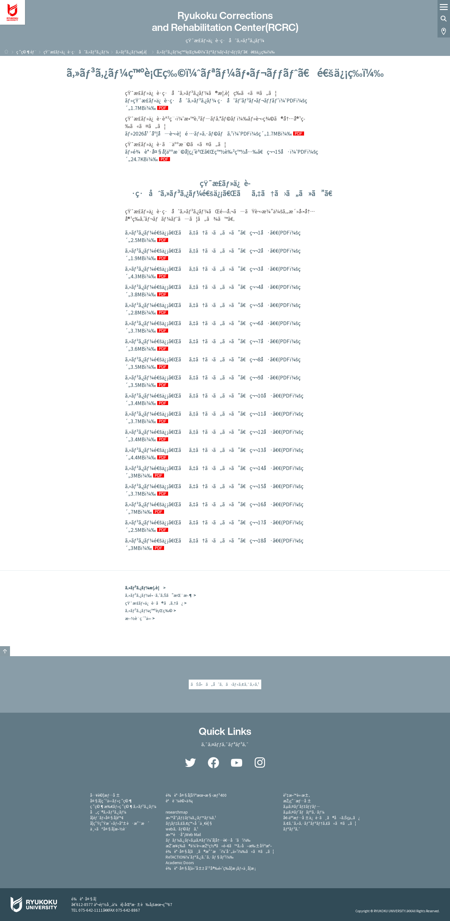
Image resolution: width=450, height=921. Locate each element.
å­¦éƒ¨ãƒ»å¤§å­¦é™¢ (106, 817)
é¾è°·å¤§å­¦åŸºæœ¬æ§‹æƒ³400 (196, 795)
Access (444, 31)
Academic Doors (180, 862)
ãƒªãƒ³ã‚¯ (291, 828)
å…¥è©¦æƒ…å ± (105, 795)
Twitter (190, 762)
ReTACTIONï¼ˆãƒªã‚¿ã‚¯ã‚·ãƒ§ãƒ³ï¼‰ (199, 856)
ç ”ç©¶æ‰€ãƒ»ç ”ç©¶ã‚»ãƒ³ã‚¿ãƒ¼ (123, 806)
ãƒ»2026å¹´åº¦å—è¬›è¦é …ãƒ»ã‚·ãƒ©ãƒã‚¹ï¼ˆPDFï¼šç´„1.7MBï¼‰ (208, 133)
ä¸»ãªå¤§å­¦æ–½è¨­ (108, 828)
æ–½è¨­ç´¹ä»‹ (138, 618)
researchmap (177, 812)
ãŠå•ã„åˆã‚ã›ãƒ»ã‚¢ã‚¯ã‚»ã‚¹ (225, 684)
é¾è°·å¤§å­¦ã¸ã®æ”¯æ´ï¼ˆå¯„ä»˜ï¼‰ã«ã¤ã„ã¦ (220, 851)
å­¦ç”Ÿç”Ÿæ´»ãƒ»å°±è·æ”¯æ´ (119, 823)
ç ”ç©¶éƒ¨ (26, 51)
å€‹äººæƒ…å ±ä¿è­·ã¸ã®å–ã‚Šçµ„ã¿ (321, 817)
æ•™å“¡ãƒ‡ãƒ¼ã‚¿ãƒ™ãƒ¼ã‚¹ (191, 817)
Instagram (259, 762)
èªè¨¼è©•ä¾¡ (179, 800)
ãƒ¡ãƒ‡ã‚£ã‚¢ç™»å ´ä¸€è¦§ (189, 823)
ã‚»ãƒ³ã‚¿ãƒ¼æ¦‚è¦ (133, 51)
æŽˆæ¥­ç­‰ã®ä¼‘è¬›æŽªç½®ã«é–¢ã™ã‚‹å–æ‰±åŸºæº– (219, 845)
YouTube (236, 762)
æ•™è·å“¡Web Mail (183, 834)
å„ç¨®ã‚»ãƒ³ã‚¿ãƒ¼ (108, 812)
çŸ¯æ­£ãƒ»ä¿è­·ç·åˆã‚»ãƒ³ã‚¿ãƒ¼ (76, 51)
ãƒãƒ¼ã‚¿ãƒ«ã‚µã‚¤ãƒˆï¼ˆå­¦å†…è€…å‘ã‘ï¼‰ (208, 840)
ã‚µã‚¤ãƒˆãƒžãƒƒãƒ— (301, 806)
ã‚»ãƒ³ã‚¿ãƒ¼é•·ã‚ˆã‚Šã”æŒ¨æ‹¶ (158, 595)
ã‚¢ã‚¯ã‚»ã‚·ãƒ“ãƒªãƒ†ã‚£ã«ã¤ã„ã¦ (319, 823)
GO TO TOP (5, 651)
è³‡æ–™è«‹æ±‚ (296, 795)
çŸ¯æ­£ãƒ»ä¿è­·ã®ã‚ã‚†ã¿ (154, 603)
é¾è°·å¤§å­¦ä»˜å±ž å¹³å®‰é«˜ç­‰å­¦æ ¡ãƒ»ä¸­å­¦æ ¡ (211, 868)
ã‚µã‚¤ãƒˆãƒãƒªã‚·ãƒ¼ (303, 812)
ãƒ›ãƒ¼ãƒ (6, 51)
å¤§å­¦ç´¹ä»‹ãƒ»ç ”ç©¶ (111, 800)
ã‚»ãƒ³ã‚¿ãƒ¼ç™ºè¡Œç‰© (148, 610)
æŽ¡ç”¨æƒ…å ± (297, 800)
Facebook (213, 762)
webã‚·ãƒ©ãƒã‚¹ (182, 828)
